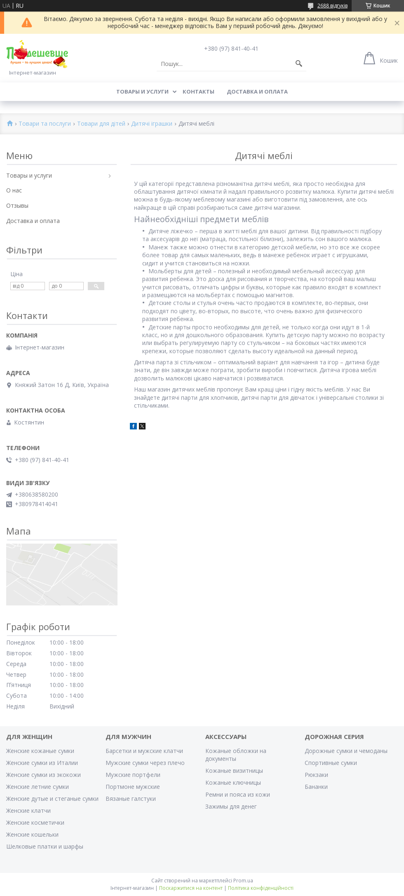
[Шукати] (299, 64)
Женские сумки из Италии (42, 763)
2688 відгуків (332, 5)
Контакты (198, 91)
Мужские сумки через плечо (145, 763)
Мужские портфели (133, 775)
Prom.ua (243, 880)
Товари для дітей (101, 123)
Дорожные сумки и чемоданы (346, 751)
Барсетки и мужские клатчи (144, 751)
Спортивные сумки (331, 763)
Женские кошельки (32, 834)
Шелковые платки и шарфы (44, 846)
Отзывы (17, 205)
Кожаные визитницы (234, 770)
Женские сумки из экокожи (43, 775)
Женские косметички (35, 822)
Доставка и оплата (257, 91)
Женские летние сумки (37, 786)
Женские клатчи (28, 810)
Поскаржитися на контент (191, 887)
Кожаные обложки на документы (235, 754)
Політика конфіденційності (261, 887)
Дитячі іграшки (151, 123)
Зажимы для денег (231, 806)
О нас (14, 190)
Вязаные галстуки (131, 798)
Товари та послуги (45, 123)
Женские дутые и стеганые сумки (52, 798)
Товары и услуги (142, 91)
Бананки (316, 786)
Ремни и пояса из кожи (237, 794)
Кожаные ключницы (233, 782)
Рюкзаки (316, 775)
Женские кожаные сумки (40, 751)
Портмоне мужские (133, 786)
